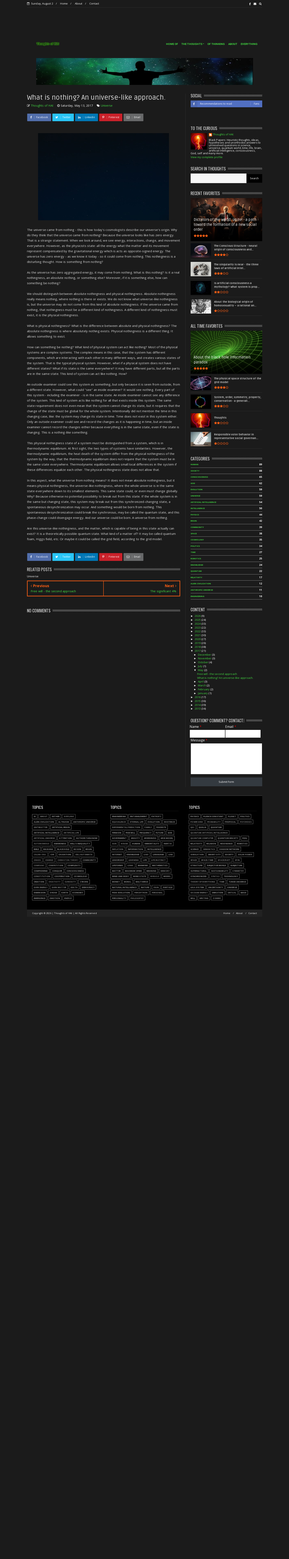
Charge (49, 860)
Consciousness (199, 477)
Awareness (60, 843)
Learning (133, 860)
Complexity (73, 865)
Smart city (214, 854)
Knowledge (197, 565)
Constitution (42, 876)
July (200, 666)
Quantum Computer (201, 838)
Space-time (207, 860)
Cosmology (197, 539)
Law (170, 854)
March (202, 685)
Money (116, 881)
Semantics (209, 849)
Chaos (37, 860)
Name (196, 726)
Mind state (139, 876)
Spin (237, 860)
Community (197, 527)
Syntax (215, 876)
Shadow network (229, 849)
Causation (64, 854)
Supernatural (198, 871)
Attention (65, 838)
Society (195, 470)
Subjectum (236, 865)
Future (159, 832)
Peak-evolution (121, 892)
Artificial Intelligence (203, 502)
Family (148, 827)
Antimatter (41, 827)
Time (193, 552)
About (78, 3)
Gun (114, 843)
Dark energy (40, 887)
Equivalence (119, 822)
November (205, 658)
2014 (198, 705)
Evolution (197, 489)
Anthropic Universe (202, 590)
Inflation (118, 849)
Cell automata (84, 854)
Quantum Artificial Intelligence (209, 832)
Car (52, 854)
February (204, 689)
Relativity (196, 577)
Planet (232, 816)
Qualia (202, 827)
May (201, 670)
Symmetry (238, 871)
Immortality (151, 843)
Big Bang (48, 849)
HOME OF (172, 44)
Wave (243, 892)
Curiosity (70, 881)
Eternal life (136, 822)
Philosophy (137, 898)
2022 (198, 631)
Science (194, 849)
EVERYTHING (249, 44)
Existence (169, 822)
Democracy (88, 887)
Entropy (156, 816)
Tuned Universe (237, 881)
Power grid (196, 822)
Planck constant (213, 816)
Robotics (196, 558)
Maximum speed (133, 871)
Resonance (226, 843)
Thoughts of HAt (223, 134)
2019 (198, 643)
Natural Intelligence (124, 887)
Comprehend (41, 871)
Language (158, 854)
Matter (116, 871)
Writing (203, 898)
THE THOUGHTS (191, 44)
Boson (77, 849)
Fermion (116, 832)
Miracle (154, 876)
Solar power (245, 854)
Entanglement (138, 816)
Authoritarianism (86, 838)
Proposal (230, 822)
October (203, 662)
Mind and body (120, 876)
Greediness (150, 838)
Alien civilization (201, 583)
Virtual (232, 892)
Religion (211, 843)
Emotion (55, 898)
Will (192, 898)
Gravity (135, 838)
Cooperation (62, 876)
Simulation (197, 854)
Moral (127, 881)
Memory (165, 871)
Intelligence (198, 508)
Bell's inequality (80, 843)
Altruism (63, 822)
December (205, 654)
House (124, 843)
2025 (198, 620)
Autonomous (41, 843)
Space (194, 533)
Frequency (145, 832)
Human (195, 464)
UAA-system (197, 887)
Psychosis (246, 822)
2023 (198, 627)
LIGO (146, 854)
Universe (107, 105)
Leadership (118, 860)
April (201, 681)
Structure (196, 865)
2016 (198, 697)
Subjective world (216, 865)
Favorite (161, 827)
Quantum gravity (228, 838)
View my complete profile (207, 157)
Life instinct (158, 860)
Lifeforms (117, 865)
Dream (53, 892)
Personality (119, 898)
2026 (198, 616)
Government (119, 838)
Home (64, 3)
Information (135, 849)
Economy (77, 892)
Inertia (168, 843)
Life (145, 860)
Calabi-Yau (40, 854)
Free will (130, 832)
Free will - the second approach (217, 674)
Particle (168, 887)
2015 (198, 701)
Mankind (143, 865)
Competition (55, 865)
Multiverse (142, 881)
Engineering (197, 596)
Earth (64, 892)
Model (167, 876)
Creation (39, 881)
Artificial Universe (44, 838)
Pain (156, 887)
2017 (198, 651)
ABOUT (232, 44)
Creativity (54, 881)
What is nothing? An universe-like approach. (225, 678)
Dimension (40, 892)
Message (199, 740)
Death (74, 887)
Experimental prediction (126, 827)
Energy (68, 898)
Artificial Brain (61, 827)
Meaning (151, 871)
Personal (157, 892)
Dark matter (59, 887)
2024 (198, 623)
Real (244, 838)
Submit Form (226, 782)
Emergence (40, 898)
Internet (117, 854)
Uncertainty (215, 887)
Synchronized (198, 876)
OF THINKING (216, 44)
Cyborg (84, 881)
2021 (198, 635)
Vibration (217, 892)
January (203, 693)
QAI (192, 827)
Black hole (63, 849)
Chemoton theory (67, 860)
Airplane (69, 816)
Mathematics (160, 865)
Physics (195, 514)
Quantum (196, 571)
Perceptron (141, 892)
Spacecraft (224, 860)
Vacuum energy (199, 892)
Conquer (57, 871)
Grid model (167, 838)
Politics (195, 546)
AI (35, 816)
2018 (198, 647)
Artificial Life (71, 832)
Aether (56, 816)
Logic (130, 865)
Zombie (217, 898)
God (193, 483)
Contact (94, 3)
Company (39, 865)
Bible (36, 849)
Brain (194, 520)
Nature (145, 887)
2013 (198, 708)
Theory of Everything (202, 881)
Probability (213, 822)
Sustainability (219, 871)
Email (230, 726)
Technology (231, 876)
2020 (198, 639)
